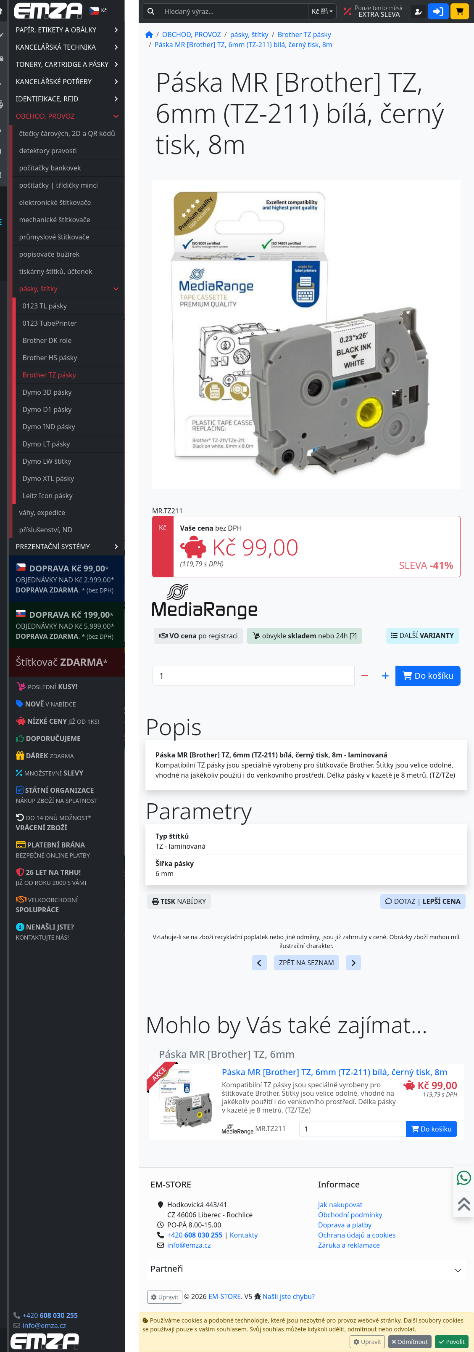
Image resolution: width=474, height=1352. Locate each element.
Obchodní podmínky (350, 1214)
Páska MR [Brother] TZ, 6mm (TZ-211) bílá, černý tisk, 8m (335, 1072)
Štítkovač (76, 662)
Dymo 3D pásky (61, 392)
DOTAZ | (423, 901)
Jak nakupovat (340, 1204)
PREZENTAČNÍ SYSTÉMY (81, 546)
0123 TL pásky (59, 306)
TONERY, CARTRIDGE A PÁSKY (81, 64)
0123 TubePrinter (64, 323)
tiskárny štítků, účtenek (69, 271)
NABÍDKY (179, 901)
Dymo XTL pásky (62, 478)
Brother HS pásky (64, 357)
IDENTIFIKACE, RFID (81, 99)
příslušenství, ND (60, 529)
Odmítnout (410, 1342)
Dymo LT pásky (60, 444)
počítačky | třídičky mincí (72, 185)
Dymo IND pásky (63, 426)
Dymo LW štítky (61, 461)
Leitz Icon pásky (62, 495)
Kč (320, 11)
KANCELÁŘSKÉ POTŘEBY (81, 81)
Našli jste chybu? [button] (289, 1296)
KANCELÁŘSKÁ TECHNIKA (81, 47)
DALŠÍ (422, 635)
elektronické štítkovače (69, 202)
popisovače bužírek (63, 254)
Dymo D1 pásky (61, 409)
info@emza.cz (58, 1325)
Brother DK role (61, 340)
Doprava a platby (344, 1225)
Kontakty (244, 1235)
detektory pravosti (62, 150)
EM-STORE (224, 1296)
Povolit (452, 1342)
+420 (64, 1315)
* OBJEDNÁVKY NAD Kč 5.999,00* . (79, 624)
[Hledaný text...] (233, 11)
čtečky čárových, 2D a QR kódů (81, 133)
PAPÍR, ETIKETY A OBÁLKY (81, 30)
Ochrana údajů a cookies (357, 1235)
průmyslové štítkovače (68, 237)
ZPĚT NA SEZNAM (306, 962)
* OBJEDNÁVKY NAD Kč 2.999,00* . (79, 578)
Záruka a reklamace (349, 1245)
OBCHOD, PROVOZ (81, 116)
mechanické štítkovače (68, 219)
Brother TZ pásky (63, 375)
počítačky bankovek (64, 168)
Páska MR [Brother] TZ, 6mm (227, 1054)
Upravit (367, 1342)
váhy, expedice (56, 512)
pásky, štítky (83, 288)
